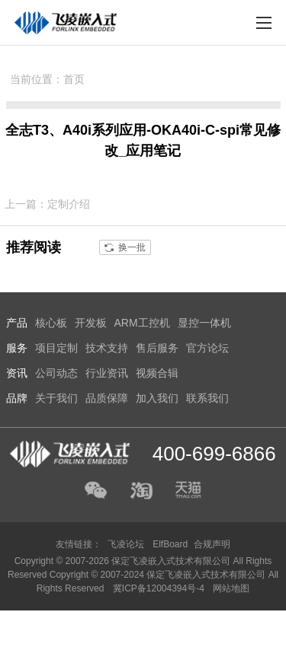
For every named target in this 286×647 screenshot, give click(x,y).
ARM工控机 (142, 323)
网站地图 (231, 588)
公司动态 (56, 373)
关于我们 (56, 398)
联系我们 (207, 398)
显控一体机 (204, 323)
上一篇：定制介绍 (47, 204)
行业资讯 (106, 373)
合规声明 (212, 544)
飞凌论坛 (126, 544)
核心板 (51, 323)
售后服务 (157, 348)
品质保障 (106, 398)
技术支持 (106, 348)
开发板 (91, 323)
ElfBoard (170, 544)
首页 (74, 79)
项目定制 (56, 348)
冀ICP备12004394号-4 (160, 588)
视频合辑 (157, 373)
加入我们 (157, 398)
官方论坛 (207, 348)
